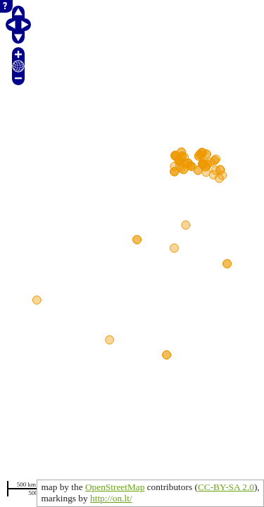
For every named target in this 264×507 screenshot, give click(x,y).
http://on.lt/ (111, 498)
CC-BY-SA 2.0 (226, 487)
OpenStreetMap (114, 487)
